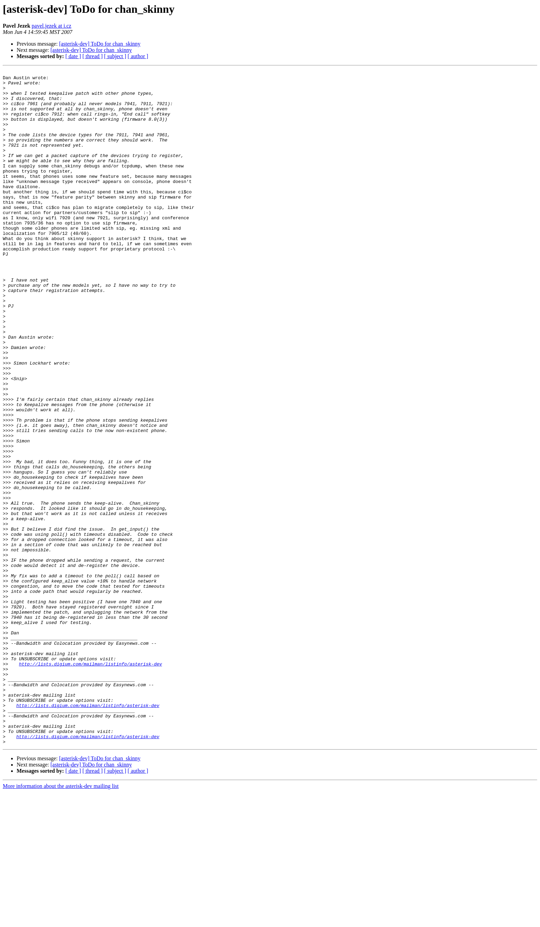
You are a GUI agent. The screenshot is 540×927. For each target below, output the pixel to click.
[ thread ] (92, 56)
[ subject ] (115, 56)
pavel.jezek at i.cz (52, 26)
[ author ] (138, 56)
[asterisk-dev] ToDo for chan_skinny (99, 44)
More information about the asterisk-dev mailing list (61, 921)
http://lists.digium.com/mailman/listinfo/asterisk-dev (90, 783)
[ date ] (73, 56)
